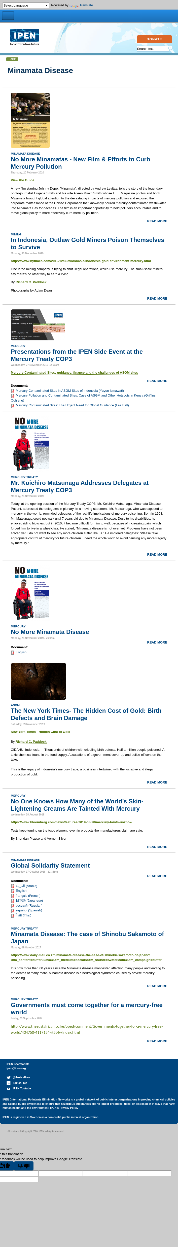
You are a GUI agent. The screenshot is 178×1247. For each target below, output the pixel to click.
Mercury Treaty (24, 477)
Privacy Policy (68, 1107)
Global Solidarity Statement (50, 865)
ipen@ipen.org (16, 1068)
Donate (154, 39)
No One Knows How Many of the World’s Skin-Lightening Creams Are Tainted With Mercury (77, 805)
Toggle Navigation (8, 15)
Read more (157, 221)
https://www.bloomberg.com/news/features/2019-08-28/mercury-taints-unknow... (73, 822)
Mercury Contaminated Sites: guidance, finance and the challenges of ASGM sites (74, 372)
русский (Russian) (29, 905)
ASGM (15, 705)
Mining (16, 234)
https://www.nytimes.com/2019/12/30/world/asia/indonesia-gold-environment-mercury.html (81, 261)
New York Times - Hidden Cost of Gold (40, 732)
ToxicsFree (17, 1082)
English (21, 652)
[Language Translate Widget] (26, 5)
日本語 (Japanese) (29, 900)
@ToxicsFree (18, 1077)
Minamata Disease (25, 153)
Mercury (18, 345)
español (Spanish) (29, 910)
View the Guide (22, 180)
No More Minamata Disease (50, 631)
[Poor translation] (23, 1165)
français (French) (28, 896)
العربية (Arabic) (26, 886)
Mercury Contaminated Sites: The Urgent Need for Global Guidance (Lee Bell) (72, 405)
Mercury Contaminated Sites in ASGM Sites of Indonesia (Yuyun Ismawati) (70, 391)
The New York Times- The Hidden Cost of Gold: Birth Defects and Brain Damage (86, 714)
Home (12, 59)
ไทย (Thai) (23, 915)
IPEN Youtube (19, 1088)
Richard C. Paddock (31, 282)
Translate (81, 5)
